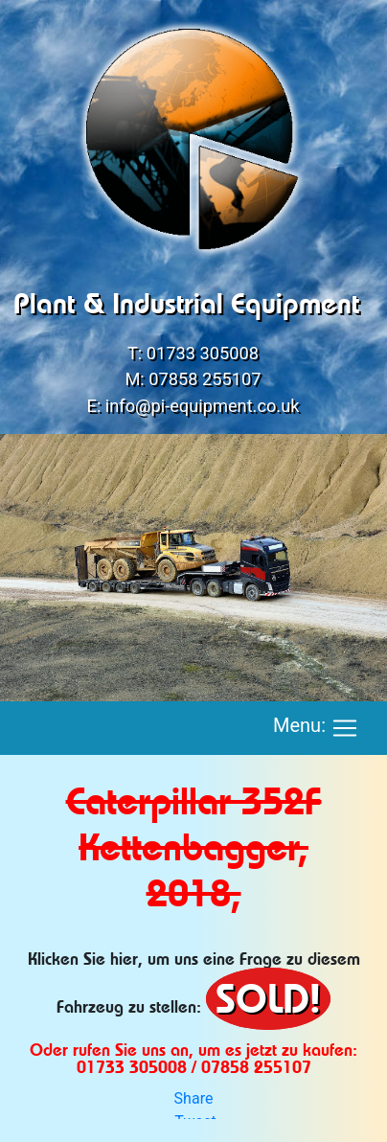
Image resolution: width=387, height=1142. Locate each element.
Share (194, 1098)
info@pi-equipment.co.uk (202, 406)
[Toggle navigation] (345, 728)
